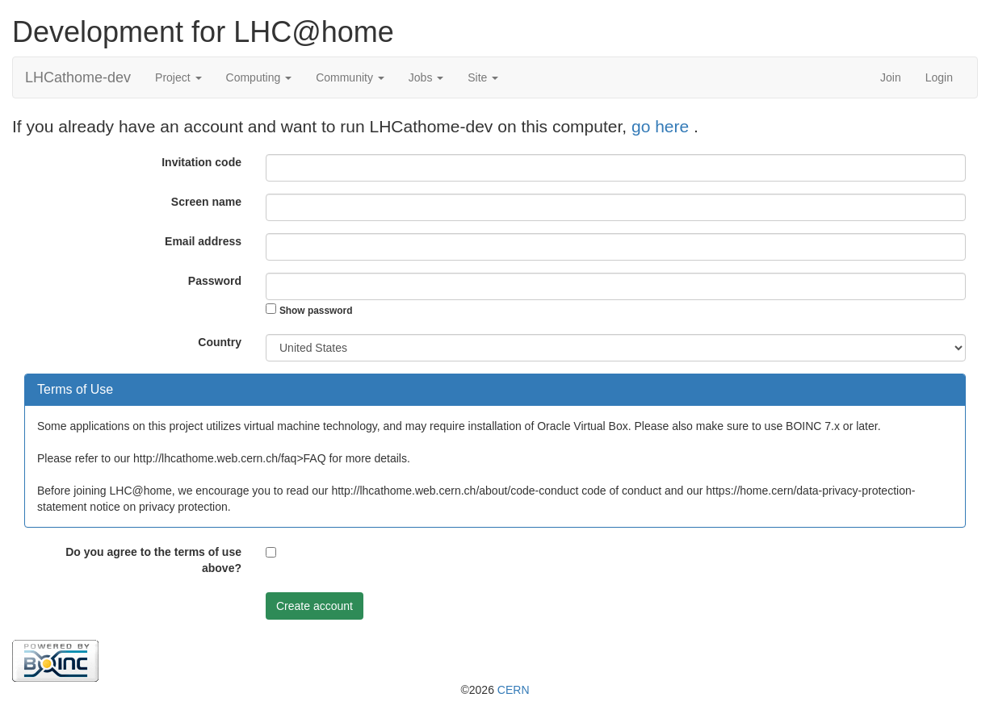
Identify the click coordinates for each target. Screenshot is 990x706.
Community (350, 77)
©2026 (494, 689)
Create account (314, 605)
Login (939, 77)
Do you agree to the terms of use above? (153, 559)
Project (178, 77)
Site (483, 77)
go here (662, 126)
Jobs (426, 77)
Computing (259, 77)
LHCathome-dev (78, 77)
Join (890, 77)
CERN (513, 689)
